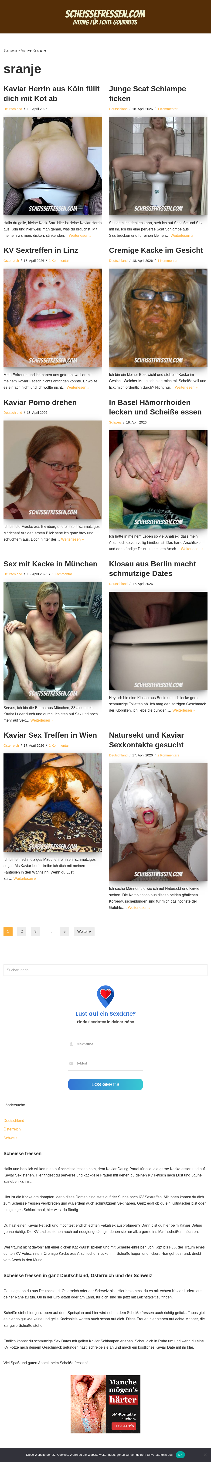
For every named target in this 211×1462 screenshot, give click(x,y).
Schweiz (115, 422)
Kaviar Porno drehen (40, 402)
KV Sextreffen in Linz (40, 250)
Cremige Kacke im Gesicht (156, 250)
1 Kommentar (167, 109)
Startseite (10, 50)
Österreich (11, 261)
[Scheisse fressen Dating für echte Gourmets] (105, 16)
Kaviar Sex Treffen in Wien (50, 735)
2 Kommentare (168, 755)
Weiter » (84, 931)
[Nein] (205, 1454)
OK (180, 1454)
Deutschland (12, 109)
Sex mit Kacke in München (50, 564)
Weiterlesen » (80, 235)
